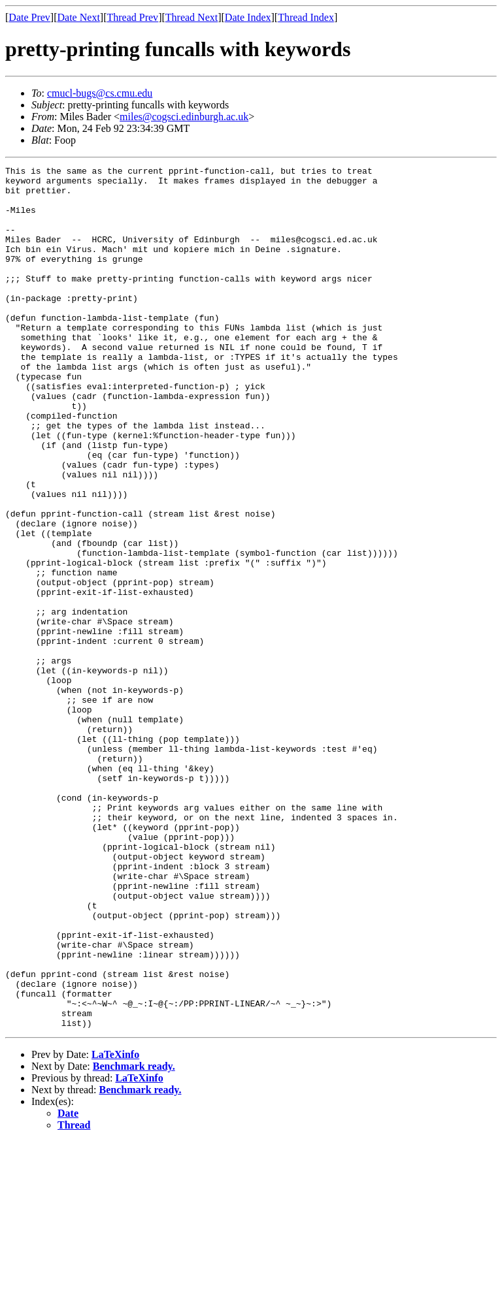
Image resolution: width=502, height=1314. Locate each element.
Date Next (79, 17)
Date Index (248, 17)
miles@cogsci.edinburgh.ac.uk (184, 116)
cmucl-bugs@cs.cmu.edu (99, 93)
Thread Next (191, 17)
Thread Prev (132, 17)
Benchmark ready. (134, 1238)
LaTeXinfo (115, 1226)
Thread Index (306, 17)
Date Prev (29, 17)
